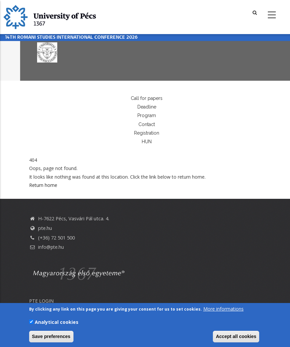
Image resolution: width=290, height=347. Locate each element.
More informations (223, 309)
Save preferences (51, 336)
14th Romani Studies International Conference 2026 (71, 37)
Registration (146, 133)
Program (146, 115)
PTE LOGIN (41, 301)
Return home (43, 185)
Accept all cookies (236, 336)
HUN (147, 141)
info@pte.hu (46, 247)
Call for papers (147, 98)
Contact (146, 124)
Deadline (146, 106)
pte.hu (45, 228)
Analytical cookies (56, 322)
